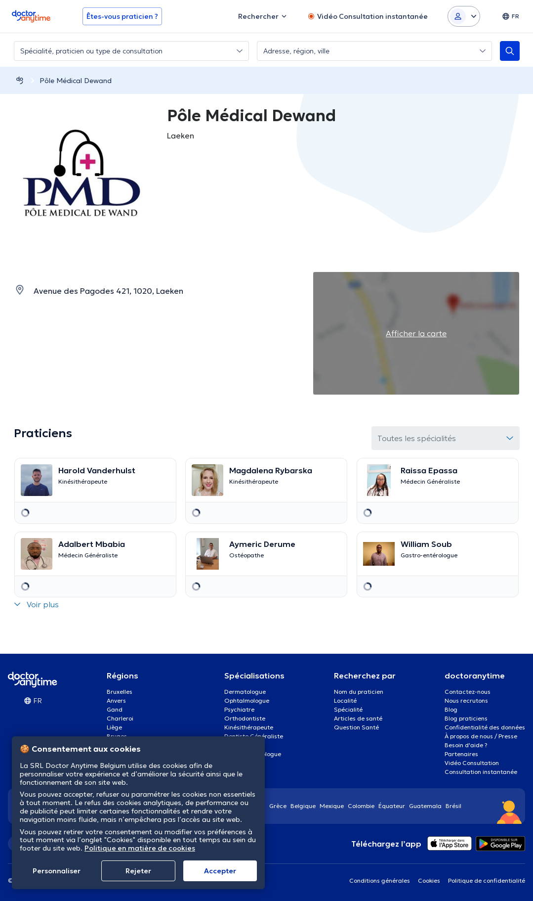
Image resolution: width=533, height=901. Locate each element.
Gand (115, 709)
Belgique (303, 806)
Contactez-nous (468, 691)
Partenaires (461, 754)
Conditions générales (379, 880)
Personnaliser (57, 870)
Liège (114, 727)
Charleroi (120, 718)
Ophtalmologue (246, 700)
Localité (345, 700)
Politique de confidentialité (486, 880)
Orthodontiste (244, 718)
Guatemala (425, 806)
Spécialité (348, 709)
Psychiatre (239, 709)
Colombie (361, 806)
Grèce (278, 806)
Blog (451, 709)
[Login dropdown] (464, 16)
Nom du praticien (358, 691)
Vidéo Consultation (472, 762)
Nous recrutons (466, 700)
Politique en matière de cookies (139, 848)
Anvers (116, 700)
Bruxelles (119, 691)
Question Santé (356, 727)
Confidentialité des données (485, 727)
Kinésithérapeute (248, 727)
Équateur (391, 806)
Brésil (453, 806)
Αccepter (220, 870)
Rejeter (138, 870)
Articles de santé (358, 718)
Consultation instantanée (481, 771)
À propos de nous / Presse (481, 736)
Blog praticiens (466, 718)
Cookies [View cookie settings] (429, 880)
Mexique (332, 806)
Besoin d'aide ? (466, 745)
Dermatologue (245, 691)
